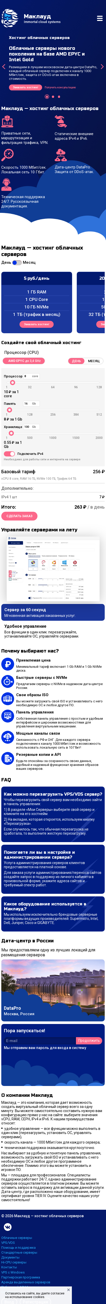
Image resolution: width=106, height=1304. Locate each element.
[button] (47, 97)
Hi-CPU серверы (13, 1262)
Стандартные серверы (19, 1252)
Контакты (9, 1267)
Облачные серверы (16, 1238)
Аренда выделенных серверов (25, 1282)
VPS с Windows (13, 1272)
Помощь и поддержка (18, 1247)
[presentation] (3, 66)
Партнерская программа (20, 1277)
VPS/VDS (8, 1243)
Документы (10, 1257)
